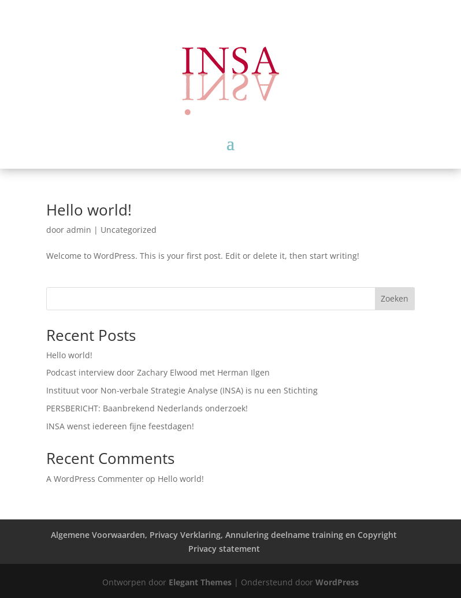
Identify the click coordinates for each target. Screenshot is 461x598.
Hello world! (89, 209)
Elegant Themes (200, 582)
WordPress (337, 582)
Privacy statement (224, 548)
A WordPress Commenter (94, 478)
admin (78, 229)
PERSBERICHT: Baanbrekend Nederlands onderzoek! (147, 408)
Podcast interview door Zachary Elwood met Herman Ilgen (158, 372)
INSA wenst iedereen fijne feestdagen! (120, 426)
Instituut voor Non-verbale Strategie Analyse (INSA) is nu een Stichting (182, 390)
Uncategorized (129, 229)
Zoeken (394, 298)
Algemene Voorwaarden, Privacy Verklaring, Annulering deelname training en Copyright (224, 534)
